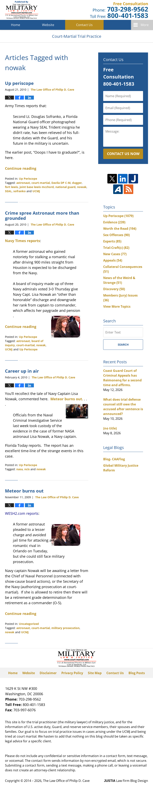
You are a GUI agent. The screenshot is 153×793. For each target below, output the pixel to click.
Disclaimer (48, 673)
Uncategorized (29, 624)
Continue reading (20, 168)
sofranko (19, 191)
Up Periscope (28, 178)
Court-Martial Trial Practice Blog (21, 10)
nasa (19, 469)
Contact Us (84, 25)
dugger (77, 183)
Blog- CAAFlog (114, 459)
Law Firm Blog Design (126, 780)
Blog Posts (136, 673)
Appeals (112, 260)
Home (15, 25)
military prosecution (65, 628)
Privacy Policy (72, 673)
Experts (112, 241)
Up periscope (19, 83)
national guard (65, 187)
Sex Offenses (116, 235)
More (145, 25)
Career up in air (22, 371)
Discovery (114, 289)
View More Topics (116, 306)
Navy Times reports (22, 240)
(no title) (110, 428)
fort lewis (11, 187)
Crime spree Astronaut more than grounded (42, 215)
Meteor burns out (24, 491)
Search (123, 344)
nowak (81, 187)
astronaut (23, 183)
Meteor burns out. (66, 398)
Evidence (114, 222)
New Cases (115, 254)
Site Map (95, 673)
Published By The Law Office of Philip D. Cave (119, 10)
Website (48, 25)
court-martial (40, 183)
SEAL (8, 191)
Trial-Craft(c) (116, 247)
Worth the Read (119, 228)
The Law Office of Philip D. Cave (66, 780)
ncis (27, 469)
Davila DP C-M (61, 183)
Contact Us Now (123, 153)
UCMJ (36, 191)
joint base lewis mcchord (37, 187)
